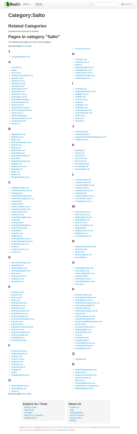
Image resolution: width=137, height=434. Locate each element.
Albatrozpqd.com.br (19, 89)
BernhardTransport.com (21, 142)
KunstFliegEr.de (81, 166)
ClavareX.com (17, 233)
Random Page (30, 407)
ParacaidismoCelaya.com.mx (87, 303)
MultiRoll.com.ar (81, 233)
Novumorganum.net (83, 255)
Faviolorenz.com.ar (19, 351)
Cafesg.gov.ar (17, 193)
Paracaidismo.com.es (84, 300)
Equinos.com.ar (17, 329)
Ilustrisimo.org (81, 89)
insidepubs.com (81, 107)
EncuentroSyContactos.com (23, 319)
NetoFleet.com (81, 249)
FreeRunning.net (18, 367)
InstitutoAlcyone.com (83, 113)
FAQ (72, 410)
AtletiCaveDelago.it (19, 115)
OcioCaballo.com (82, 271)
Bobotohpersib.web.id (20, 156)
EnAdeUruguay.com (19, 316)
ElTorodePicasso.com (20, 311)
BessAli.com (16, 145)
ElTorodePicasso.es (19, 313)
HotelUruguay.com (82, 78)
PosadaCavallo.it (82, 340)
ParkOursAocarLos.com (85, 316)
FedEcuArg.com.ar (19, 354)
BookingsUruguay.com (20, 161)
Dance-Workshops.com (21, 263)
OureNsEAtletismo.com (84, 281)
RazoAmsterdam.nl (83, 378)
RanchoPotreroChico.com (85, 375)
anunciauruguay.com (19, 102)
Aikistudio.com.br (18, 83)
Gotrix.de (15, 391)
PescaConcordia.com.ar (85, 327)
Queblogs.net (80, 359)
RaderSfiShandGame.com (86, 370)
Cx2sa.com (16, 252)
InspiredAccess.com (83, 110)
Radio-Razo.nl (81, 372)
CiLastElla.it (16, 231)
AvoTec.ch (15, 124)
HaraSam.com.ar (82, 62)
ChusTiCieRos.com (19, 228)
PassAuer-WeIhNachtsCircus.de (88, 321)
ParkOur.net (80, 313)
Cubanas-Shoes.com (20, 249)
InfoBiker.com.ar (82, 94)
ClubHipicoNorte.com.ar (21, 239)
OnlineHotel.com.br (83, 279)
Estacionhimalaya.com (20, 332)
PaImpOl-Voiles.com (83, 295)
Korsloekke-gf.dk (82, 164)
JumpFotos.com (81, 140)
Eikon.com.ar (16, 297)
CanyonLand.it (17, 204)
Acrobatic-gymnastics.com (22, 75)
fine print (62, 430)
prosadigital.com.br (83, 348)
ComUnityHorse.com (19, 244)
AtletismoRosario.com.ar (21, 118)
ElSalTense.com (18, 308)
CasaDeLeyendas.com (20, 209)
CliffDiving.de (16, 236)
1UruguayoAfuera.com (20, 57)
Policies (73, 421)
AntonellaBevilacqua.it (20, 99)
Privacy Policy (75, 418)
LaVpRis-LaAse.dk (83, 182)
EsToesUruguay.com (19, 335)
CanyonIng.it (16, 201)
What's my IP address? (33, 415)
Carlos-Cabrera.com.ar (20, 206)
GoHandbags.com (18, 388)
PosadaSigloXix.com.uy (85, 343)
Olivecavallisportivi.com (84, 273)
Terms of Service (77, 415)
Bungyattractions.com (20, 177)
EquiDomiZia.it (17, 324)
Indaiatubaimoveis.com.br (85, 91)
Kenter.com (80, 153)
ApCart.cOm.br (17, 105)
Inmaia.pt (79, 102)
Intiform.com (80, 115)
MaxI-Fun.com (81, 222)
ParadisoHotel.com (83, 308)
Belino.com (15, 140)
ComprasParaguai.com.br (22, 241)
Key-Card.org (80, 161)
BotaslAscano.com (19, 166)
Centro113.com (17, 214)
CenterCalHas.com (19, 212)
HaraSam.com (81, 59)
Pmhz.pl (78, 335)
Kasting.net (79, 150)
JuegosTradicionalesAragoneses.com (90, 137)
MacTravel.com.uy (82, 214)
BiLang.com (16, 148)
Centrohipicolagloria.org (21, 217)
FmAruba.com (17, 364)
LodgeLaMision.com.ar (84, 196)
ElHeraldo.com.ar (18, 305)
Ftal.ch (14, 372)
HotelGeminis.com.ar (84, 73)
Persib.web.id (80, 324)
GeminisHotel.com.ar (20, 386)
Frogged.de (16, 370)
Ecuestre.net (16, 295)
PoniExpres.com (82, 338)
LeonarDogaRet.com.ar (85, 185)
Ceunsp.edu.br (17, 222)
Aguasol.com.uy (18, 81)
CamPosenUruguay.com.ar (22, 198)
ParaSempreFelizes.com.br (86, 311)
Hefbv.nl (78, 65)
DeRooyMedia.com (19, 268)
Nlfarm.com (80, 252)
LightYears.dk (80, 193)
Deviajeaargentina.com (20, 271)
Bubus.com (16, 174)
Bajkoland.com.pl (18, 134)
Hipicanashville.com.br (84, 67)
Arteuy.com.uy (17, 113)
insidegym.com (81, 105)
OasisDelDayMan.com (84, 268)
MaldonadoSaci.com (83, 217)
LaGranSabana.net (83, 180)
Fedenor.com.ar (17, 359)
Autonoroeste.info (18, 121)
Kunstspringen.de (82, 169)
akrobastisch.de (17, 86)
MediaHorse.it (81, 228)
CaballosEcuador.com (20, 188)
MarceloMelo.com (82, 220)
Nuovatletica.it (81, 257)
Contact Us (74, 407)
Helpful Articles (30, 418)
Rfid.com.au (80, 380)
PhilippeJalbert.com (83, 329)
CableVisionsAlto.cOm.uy (21, 190)
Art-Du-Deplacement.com (21, 110)
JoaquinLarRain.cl (82, 134)
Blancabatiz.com (18, 153)
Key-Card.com (81, 158)
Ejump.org (15, 300)
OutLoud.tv (79, 284)
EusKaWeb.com (18, 338)
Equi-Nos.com (17, 321)
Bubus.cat (15, 172)
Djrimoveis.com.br (18, 276)
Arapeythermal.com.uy (20, 107)
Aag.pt (14, 70)
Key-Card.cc (80, 156)
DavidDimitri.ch (17, 265)
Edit (39, 4)
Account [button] (127, 4)
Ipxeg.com (79, 118)
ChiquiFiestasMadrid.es (21, 225)
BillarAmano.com (18, 150)
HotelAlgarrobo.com (83, 70)
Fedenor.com (16, 356)
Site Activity (29, 410)
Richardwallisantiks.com (85, 383)
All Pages (28, 413)
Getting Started (76, 413)
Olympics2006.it (81, 276)
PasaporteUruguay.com (85, 319)
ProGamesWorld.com (84, 346)
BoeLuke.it (15, 158)
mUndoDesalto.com (83, 236)
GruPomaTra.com (82, 49)
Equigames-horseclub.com (22, 327)
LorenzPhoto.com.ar (83, 198)
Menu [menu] (27, 4)
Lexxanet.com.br (82, 188)
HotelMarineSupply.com (85, 75)
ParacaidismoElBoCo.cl (85, 305)
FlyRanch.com (17, 362)
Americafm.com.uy (19, 94)
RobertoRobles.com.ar (84, 388)
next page (26, 46)
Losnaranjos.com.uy (83, 201)
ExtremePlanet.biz (18, 340)
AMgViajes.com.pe (19, 97)
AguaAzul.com (17, 78)
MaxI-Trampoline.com (84, 225)
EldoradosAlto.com (19, 303)
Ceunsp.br (15, 220)
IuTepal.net (79, 121)
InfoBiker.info (80, 97)
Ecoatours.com (17, 292)
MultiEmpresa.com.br (84, 231)
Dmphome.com (17, 279)
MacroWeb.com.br (82, 212)
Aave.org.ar (16, 73)
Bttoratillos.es (16, 169)
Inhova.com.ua (81, 99)
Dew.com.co (16, 273)
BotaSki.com (16, 164)
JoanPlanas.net (81, 132)
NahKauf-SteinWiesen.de (85, 247)
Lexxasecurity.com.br (84, 190)
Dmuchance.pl (17, 281)
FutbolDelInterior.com (20, 375)
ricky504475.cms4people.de (86, 386)
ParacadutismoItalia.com (85, 297)
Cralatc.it (15, 247)
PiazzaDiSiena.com (83, 332)
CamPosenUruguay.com (21, 196)
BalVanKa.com (17, 137)
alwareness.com (18, 91)
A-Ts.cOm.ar (16, 67)
